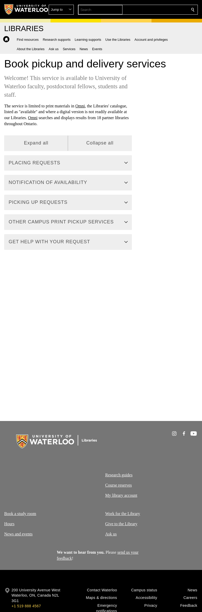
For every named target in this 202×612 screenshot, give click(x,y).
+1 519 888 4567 (26, 606)
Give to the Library (121, 524)
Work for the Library (122, 513)
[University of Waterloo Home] (26, 9)
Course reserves (118, 485)
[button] (155, 9)
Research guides (118, 475)
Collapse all (100, 143)
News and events (18, 534)
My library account (121, 495)
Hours (9, 524)
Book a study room (20, 513)
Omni (80, 106)
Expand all (36, 143)
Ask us (111, 534)
